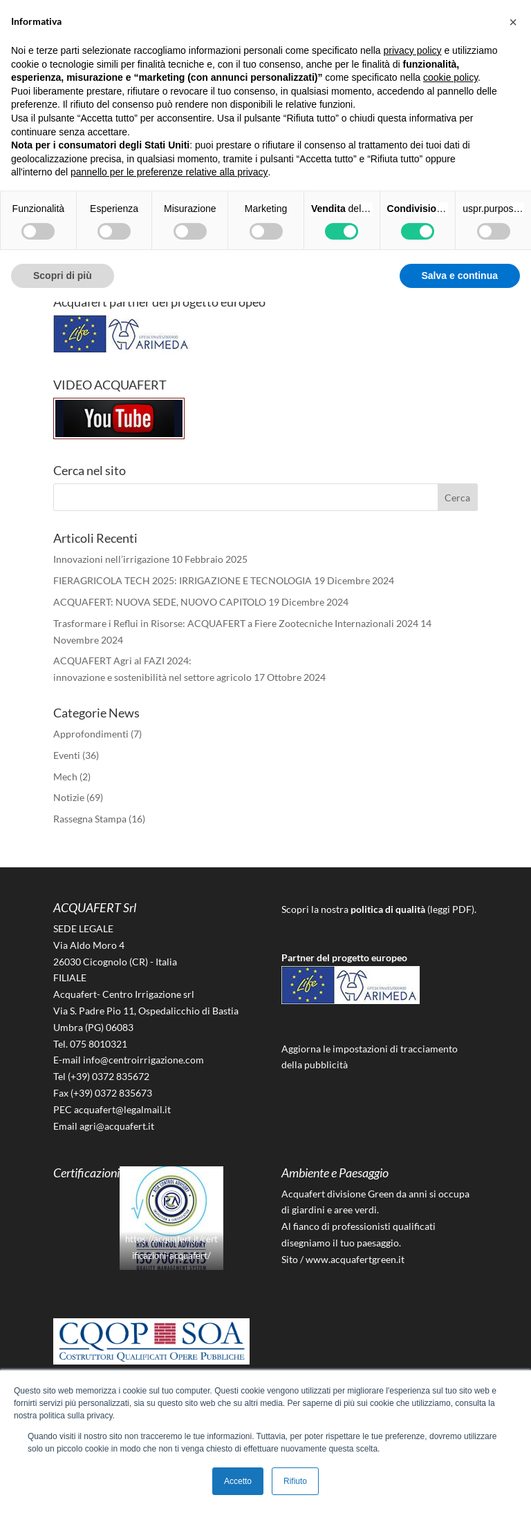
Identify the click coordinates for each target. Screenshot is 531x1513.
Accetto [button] (238, 1481)
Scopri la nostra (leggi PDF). (378, 909)
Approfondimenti (91, 734)
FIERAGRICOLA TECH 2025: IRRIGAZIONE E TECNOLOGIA (182, 580)
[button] (513, 22)
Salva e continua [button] (460, 275)
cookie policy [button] (450, 77)
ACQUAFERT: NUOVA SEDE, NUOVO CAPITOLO (159, 602)
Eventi (66, 755)
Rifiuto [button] (295, 1481)
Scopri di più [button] (62, 275)
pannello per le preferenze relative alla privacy (169, 171)
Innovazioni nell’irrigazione (111, 559)
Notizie (68, 797)
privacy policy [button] (413, 50)
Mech (65, 776)
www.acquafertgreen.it (355, 1259)
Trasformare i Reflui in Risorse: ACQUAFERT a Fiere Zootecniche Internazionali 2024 (235, 623)
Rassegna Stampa (90, 819)
